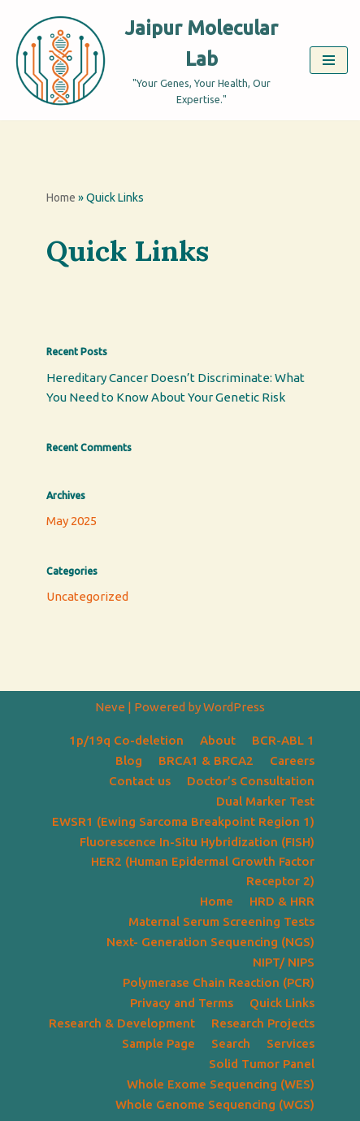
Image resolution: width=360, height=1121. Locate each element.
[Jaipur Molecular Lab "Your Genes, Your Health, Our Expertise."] (148, 60)
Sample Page (158, 1043)
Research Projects (262, 1023)
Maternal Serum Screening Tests (221, 921)
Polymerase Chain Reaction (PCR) (218, 982)
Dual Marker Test (265, 801)
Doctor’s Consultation (250, 781)
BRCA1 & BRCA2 (206, 760)
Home (61, 197)
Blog (128, 760)
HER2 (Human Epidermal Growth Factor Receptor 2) (202, 871)
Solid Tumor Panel (261, 1064)
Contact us (140, 781)
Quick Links (281, 1003)
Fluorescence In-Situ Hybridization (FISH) (197, 842)
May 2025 (71, 521)
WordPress (234, 707)
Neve (110, 707)
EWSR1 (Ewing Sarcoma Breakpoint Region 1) (183, 821)
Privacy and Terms (181, 1003)
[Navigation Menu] (329, 60)
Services (290, 1043)
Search (230, 1043)
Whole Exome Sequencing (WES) (220, 1084)
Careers (292, 760)
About (218, 740)
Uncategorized (87, 596)
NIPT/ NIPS (283, 962)
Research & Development (122, 1023)
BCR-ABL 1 (283, 740)
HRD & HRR (281, 901)
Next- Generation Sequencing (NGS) (210, 942)
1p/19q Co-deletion (126, 740)
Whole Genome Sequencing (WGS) (214, 1104)
